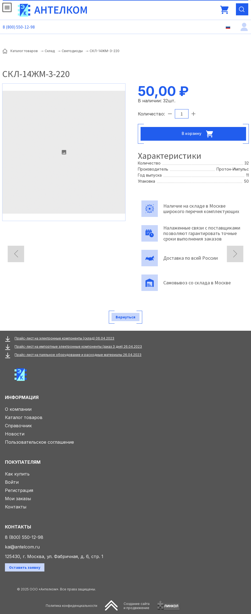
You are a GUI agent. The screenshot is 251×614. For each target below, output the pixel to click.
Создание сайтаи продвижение (137, 606)
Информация (22, 397)
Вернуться (125, 317)
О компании (18, 409)
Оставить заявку (24, 567)
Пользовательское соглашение (39, 442)
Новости (14, 434)
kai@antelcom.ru (22, 547)
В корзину (199, 134)
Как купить (17, 474)
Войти (12, 482)
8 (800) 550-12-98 (19, 27)
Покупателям (23, 462)
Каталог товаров (23, 417)
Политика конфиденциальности (71, 606)
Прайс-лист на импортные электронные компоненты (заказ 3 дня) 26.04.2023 (78, 346)
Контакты (15, 507)
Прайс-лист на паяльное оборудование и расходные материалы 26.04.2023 (78, 355)
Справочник (18, 425)
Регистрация (19, 490)
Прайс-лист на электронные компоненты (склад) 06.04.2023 (64, 338)
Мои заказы (18, 498)
